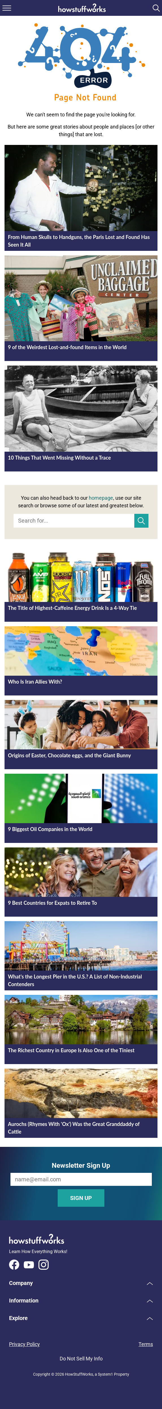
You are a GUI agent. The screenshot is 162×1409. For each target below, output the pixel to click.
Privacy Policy (24, 1344)
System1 (105, 1374)
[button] (81, 1283)
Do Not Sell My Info (81, 1359)
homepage (101, 498)
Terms (146, 1344)
